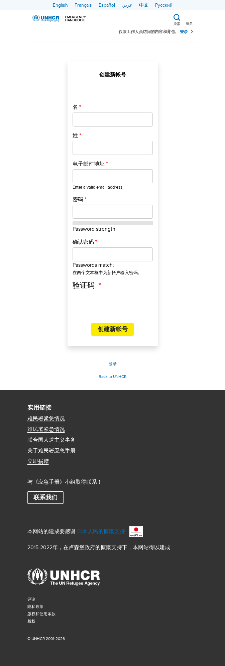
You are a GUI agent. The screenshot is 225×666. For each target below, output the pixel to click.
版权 (31, 621)
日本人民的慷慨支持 (101, 531)
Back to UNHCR (112, 376)
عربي (127, 5)
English (60, 5)
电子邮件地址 (89, 164)
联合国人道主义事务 (51, 440)
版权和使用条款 (41, 614)
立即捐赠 (38, 461)
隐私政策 (35, 606)
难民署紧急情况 (46, 418)
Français (83, 5)
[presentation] (123, 304)
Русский (164, 5)
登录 (184, 32)
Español (107, 5)
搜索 (177, 23)
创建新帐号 (113, 329)
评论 (31, 599)
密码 (78, 199)
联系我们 (45, 497)
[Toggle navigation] (190, 18)
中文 (143, 5)
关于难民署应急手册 (51, 450)
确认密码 (83, 242)
